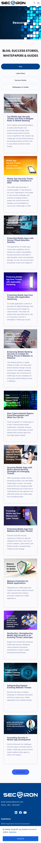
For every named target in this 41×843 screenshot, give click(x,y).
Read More (12, 832)
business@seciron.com (14, 802)
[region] (20, 834)
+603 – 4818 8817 (13, 805)
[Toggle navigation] (38, 3)
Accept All (20, 839)
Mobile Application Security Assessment (15, 824)
